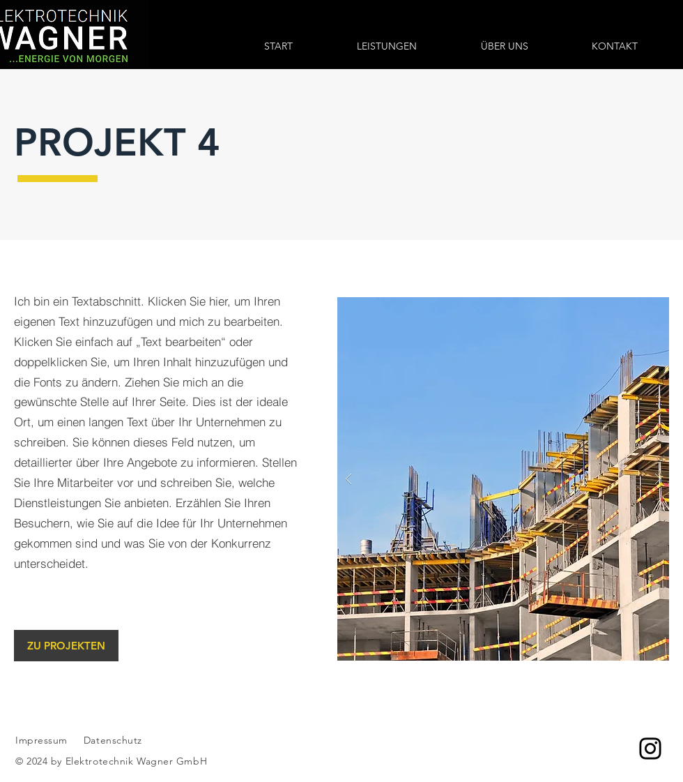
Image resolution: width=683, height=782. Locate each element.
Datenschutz (115, 740)
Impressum (41, 740)
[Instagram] (650, 748)
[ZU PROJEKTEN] (66, 645)
